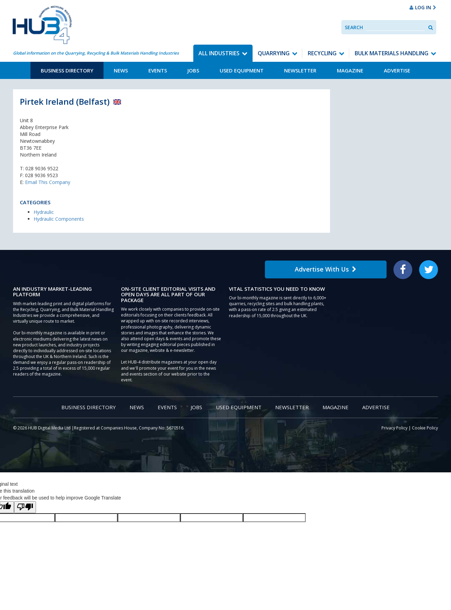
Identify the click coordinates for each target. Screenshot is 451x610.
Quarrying (274, 53)
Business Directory (67, 70)
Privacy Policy (394, 428)
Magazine (350, 70)
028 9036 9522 (41, 168)
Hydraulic (44, 212)
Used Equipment (242, 70)
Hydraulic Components (59, 219)
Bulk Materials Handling (391, 53)
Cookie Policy (425, 428)
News (121, 70)
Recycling (322, 53)
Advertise (397, 70)
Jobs (193, 70)
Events (157, 70)
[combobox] (395, 27)
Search (354, 27)
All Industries (219, 53)
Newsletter (300, 70)
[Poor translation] (25, 507)
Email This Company (47, 182)
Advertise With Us (325, 269)
